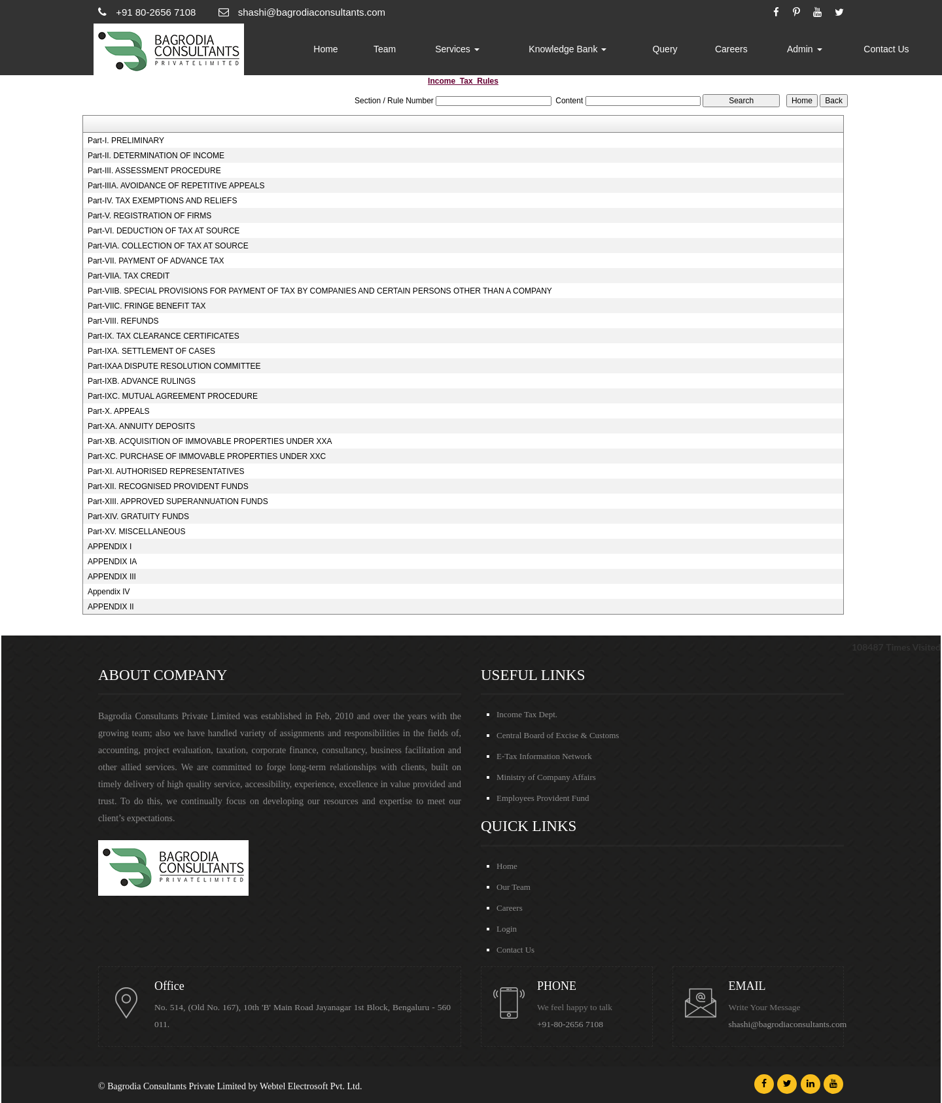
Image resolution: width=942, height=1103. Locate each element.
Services (457, 49)
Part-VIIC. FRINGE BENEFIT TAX (147, 306)
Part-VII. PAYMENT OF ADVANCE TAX (156, 260)
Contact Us (886, 49)
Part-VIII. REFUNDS (123, 321)
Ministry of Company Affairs (546, 777)
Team (385, 49)
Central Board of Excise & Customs (558, 735)
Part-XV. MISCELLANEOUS (137, 531)
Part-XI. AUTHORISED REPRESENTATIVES (166, 471)
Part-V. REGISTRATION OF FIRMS (149, 215)
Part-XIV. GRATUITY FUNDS (138, 516)
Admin (804, 49)
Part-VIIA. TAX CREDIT (129, 275)
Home (325, 49)
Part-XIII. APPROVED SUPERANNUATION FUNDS (178, 501)
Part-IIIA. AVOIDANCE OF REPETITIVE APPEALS (176, 185)
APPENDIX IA (112, 561)
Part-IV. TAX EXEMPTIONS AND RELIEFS (162, 200)
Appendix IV (109, 591)
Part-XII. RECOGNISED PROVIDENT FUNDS (168, 486)
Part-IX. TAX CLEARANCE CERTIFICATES (163, 336)
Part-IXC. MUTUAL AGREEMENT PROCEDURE (173, 396)
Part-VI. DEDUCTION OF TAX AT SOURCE (163, 230)
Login (507, 929)
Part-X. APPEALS (119, 411)
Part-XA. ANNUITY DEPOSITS (141, 426)
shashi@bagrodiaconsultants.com (788, 1024)
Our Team (514, 887)
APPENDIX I (109, 546)
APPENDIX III (112, 576)
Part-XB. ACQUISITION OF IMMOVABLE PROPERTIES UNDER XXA (210, 441)
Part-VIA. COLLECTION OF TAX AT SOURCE (168, 245)
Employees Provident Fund (543, 798)
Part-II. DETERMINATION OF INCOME (156, 155)
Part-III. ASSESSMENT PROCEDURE (154, 170)
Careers (731, 49)
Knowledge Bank (567, 49)
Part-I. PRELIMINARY (126, 140)
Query (664, 49)
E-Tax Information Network (544, 756)
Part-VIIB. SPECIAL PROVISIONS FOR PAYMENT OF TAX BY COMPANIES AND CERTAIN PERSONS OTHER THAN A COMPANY (320, 291)
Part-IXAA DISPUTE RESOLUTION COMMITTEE (174, 366)
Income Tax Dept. (527, 714)
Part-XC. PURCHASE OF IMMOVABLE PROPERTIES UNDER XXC (207, 456)
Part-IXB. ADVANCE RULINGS (142, 381)
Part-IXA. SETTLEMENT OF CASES (151, 351)
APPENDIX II (111, 606)
